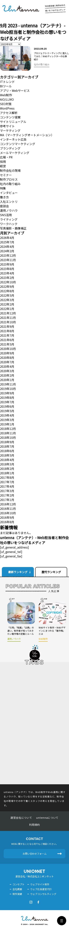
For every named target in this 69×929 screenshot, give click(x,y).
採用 (3, 161)
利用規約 (34, 824)
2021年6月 (7, 340)
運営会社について (21, 817)
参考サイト (7, 126)
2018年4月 (7, 459)
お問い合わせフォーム (35, 853)
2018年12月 (8, 428)
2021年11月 (8, 317)
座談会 (4, 206)
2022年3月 (7, 300)
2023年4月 (7, 273)
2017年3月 (7, 491)
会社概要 (17, 889)
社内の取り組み (10, 184)
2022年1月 (7, 308)
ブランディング (10, 148)
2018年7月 (7, 446)
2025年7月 (7, 242)
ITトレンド (7, 81)
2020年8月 (7, 357)
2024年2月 (7, 251)
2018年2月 (7, 468)
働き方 (4, 197)
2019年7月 (7, 402)
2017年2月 (7, 495)
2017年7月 (7, 482)
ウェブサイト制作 (39, 884)
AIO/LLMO (7, 99)
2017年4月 (7, 486)
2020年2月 (7, 375)
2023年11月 (8, 260)
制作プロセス (9, 179)
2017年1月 (7, 499)
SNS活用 (6, 215)
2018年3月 (7, 464)
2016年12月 (8, 504)
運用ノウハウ (9, 210)
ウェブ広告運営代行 (41, 889)
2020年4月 (7, 366)
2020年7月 (7, 362)
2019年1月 (7, 424)
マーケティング (10, 130)
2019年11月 (8, 384)
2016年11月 (8, 508)
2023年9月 (7, 264)
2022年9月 (7, 286)
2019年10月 (8, 388)
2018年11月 (8, 433)
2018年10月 (8, 437)
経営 (3, 166)
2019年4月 (7, 415)
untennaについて (47, 817)
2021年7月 (7, 335)
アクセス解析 (8, 112)
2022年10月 (8, 282)
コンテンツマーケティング (17, 144)
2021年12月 (8, 313)
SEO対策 (6, 104)
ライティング (8, 219)
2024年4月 (7, 246)
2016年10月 (8, 513)
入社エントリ (9, 201)
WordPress (7, 108)
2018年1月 (7, 473)
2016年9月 (7, 517)
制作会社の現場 (10, 170)
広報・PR (6, 157)
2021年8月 (7, 331)
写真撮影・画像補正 (13, 228)
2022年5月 (7, 295)
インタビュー (9, 192)
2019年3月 (7, 419)
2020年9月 (7, 353)
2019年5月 (7, 411)
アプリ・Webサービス (15, 90)
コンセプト (18, 884)
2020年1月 (7, 380)
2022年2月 (7, 304)
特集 (3, 188)
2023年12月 (8, 255)
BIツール (6, 86)
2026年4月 (7, 237)
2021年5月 (7, 344)
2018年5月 (7, 455)
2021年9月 (7, 326)
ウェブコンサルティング (43, 894)
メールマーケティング (14, 152)
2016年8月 (7, 522)
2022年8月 (7, 291)
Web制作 (6, 95)
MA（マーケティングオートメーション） (27, 135)
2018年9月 (7, 442)
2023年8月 (7, 268)
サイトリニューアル (13, 121)
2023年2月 (7, 277)
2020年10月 (8, 348)
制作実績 (17, 894)
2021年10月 (8, 322)
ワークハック (8, 224)
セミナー (6, 175)
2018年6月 (7, 451)
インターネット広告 (13, 139)
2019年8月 (7, 397)
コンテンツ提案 (10, 117)
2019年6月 (7, 406)
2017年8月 (7, 477)
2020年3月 (7, 371)
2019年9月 (7, 393)
